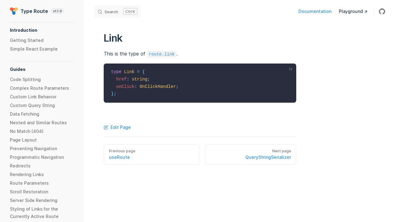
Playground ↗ (353, 11)
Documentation (314, 11)
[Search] (117, 11)
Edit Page (117, 127)
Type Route (37, 11)
